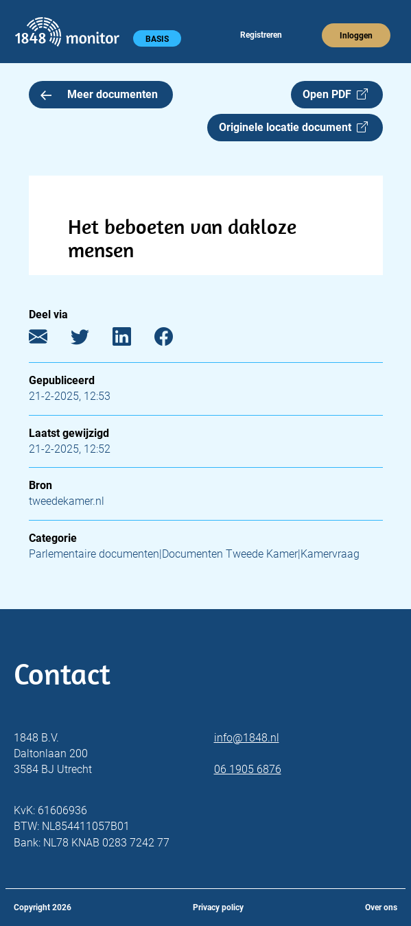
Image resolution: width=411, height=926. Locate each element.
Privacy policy (218, 907)
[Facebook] (173, 339)
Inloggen (356, 35)
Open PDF (335, 94)
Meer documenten (99, 94)
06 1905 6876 (247, 769)
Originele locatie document (293, 127)
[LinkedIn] (132, 339)
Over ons (381, 907)
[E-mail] (48, 339)
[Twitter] (90, 339)
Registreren (261, 35)
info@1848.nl (246, 737)
